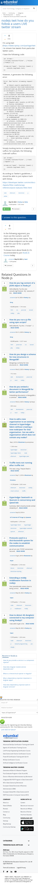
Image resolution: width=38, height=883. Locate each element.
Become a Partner (26, 812)
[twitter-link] (7, 872)
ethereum (12, 193)
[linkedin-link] (11, 872)
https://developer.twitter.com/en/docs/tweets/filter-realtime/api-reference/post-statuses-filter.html (19, 185)
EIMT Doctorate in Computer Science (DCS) (16, 795)
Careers (23, 802)
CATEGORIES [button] (16, 841)
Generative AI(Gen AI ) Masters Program (15, 770)
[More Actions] (33, 209)
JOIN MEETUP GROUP (8, 730)
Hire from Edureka (26, 815)
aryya (11, 560)
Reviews (5, 809)
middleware (18, 608)
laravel (31, 310)
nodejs (12, 313)
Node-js (20, 202)
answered (11, 259)
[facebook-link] (3, 872)
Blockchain (21, 442)
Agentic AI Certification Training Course (14, 748)
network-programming (21, 644)
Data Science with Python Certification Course (17, 754)
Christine (13, 480)
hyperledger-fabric (16, 453)
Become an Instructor (27, 806)
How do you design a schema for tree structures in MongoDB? (22, 357)
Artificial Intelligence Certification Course (15, 763)
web (12, 377)
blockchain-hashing (16, 571)
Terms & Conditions (9, 868)
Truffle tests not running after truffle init (20, 464)
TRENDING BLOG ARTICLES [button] (16, 845)
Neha (26, 202)
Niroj (11, 302)
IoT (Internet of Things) (17, 517)
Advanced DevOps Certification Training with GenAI (18, 744)
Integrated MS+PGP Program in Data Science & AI (18, 780)
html (12, 310)
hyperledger (14, 450)
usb (32, 644)
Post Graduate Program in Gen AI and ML (15, 773)
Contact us (6, 812)
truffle (24, 491)
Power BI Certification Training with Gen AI (15, 757)
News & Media (7, 806)
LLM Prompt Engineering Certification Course (16, 751)
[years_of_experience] (19, 712)
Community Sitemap (9, 827)
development (19, 377)
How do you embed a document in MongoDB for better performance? (21, 389)
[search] (34, 8)
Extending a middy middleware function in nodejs (20, 580)
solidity (30, 488)
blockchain (21, 193)
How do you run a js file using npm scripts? (20, 320)
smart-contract (15, 491)
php (18, 313)
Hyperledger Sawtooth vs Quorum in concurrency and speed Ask (22, 500)
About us (6, 802)
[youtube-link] (15, 872)
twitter (5, 196)
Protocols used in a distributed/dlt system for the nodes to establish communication (21, 542)
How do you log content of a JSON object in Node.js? (22, 284)
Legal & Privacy (21, 868)
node (5, 193)
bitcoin (12, 568)
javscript (23, 310)
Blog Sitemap (7, 824)
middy (26, 608)
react (16, 380)
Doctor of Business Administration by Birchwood (17, 776)
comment (16, 209)
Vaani (26, 259)
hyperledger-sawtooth (26, 528)
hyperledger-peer (24, 456)
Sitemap (5, 821)
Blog (4, 815)
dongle (12, 647)
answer (7, 209)
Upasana (28, 517)
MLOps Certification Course (11, 760)
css (17, 310)
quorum (13, 531)
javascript (19, 345)
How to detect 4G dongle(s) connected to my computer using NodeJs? (21, 617)
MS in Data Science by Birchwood (13, 783)
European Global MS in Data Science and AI (16, 792)
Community (6, 818)
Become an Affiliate (26, 809)
